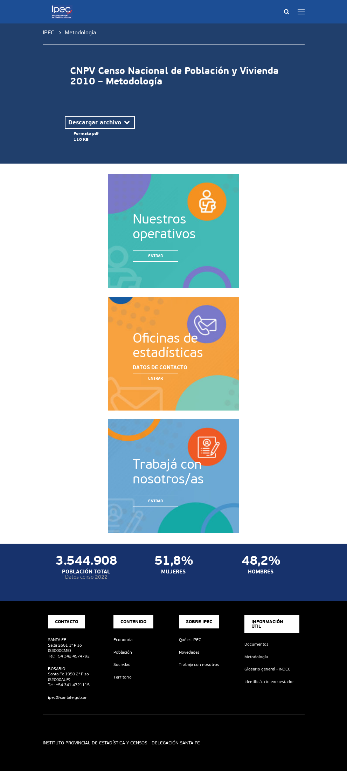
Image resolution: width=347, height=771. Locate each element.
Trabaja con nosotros (199, 664)
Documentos (256, 644)
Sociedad (122, 664)
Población (122, 652)
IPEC (48, 32)
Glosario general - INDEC (267, 669)
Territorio (122, 677)
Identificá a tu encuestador (269, 681)
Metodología (256, 656)
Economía (122, 639)
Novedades (189, 652)
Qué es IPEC (190, 639)
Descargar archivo (99, 122)
